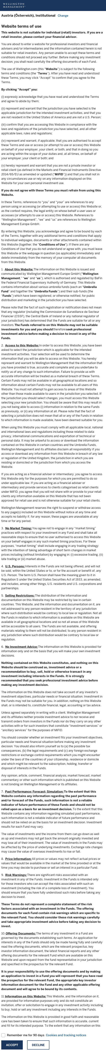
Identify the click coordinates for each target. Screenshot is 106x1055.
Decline (38, 1045)
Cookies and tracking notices (66, 1035)
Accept (12, 1045)
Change (63, 15)
